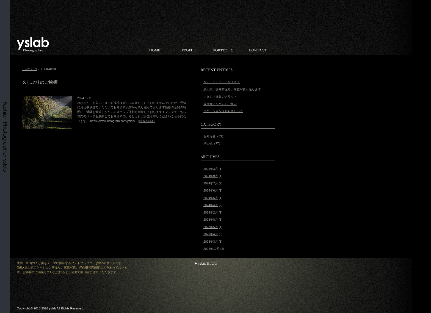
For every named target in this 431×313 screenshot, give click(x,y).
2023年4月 (210, 234)
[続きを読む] (147, 121)
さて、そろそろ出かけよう (221, 82)
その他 (207, 143)
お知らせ (209, 136)
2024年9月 (210, 176)
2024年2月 (210, 212)
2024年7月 (210, 183)
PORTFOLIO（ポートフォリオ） (223, 45)
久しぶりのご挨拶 (39, 82)
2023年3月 (210, 241)
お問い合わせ (258, 45)
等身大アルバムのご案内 (220, 104)
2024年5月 (210, 198)
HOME (154, 45)
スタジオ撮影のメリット (220, 96)
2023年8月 (210, 219)
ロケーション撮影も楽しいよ (223, 111)
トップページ (29, 69)
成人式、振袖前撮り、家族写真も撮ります (232, 89)
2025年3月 (210, 168)
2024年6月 (210, 190)
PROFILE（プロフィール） (189, 45)
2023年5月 (210, 227)
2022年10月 (211, 248)
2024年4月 (210, 205)
